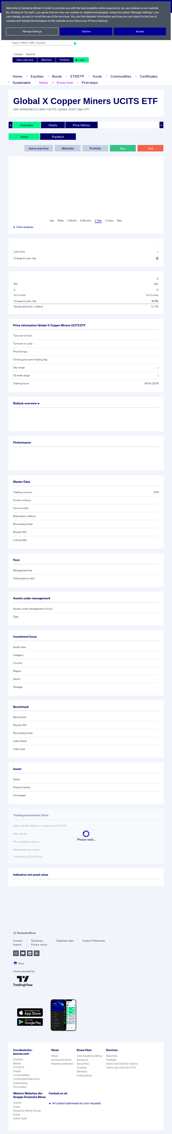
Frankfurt (58, 136)
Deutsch (30, 54)
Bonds (56, 76)
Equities (37, 76)
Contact (18, 54)
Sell (150, 148)
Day (51, 220)
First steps (89, 82)
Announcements (61, 1059)
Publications (84, 1075)
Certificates (148, 76)
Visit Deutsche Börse (90, 1056)
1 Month (72, 220)
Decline (86, 31)
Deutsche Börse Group (27, 1114)
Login (79, 59)
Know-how (65, 82)
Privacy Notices (115, 20)
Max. (120, 220)
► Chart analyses (23, 227)
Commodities (121, 76)
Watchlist (46, 59)
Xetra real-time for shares (122, 1063)
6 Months (85, 220)
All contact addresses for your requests (75, 1103)
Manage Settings (32, 31)
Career (17, 1106)
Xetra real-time (24, 59)
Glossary (82, 1071)
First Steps (20, 1087)
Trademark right (65, 940)
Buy (122, 148)
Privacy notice (39, 944)
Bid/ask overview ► (27, 403)
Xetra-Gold (20, 1122)
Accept (140, 31)
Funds (97, 76)
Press (16, 1110)
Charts (52, 125)
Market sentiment (62, 1063)
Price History (81, 125)
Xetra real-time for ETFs (121, 1067)
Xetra (24, 136)
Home (17, 76)
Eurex (16, 1118)
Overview (26, 125)
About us (82, 1059)
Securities (83, 1063)
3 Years (109, 220)
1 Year (98, 220)
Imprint (17, 944)
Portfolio (64, 59)
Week (60, 220)
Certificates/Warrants (26, 1079)
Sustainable (22, 82)
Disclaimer (37, 940)
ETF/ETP (77, 76)
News (43, 82)
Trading (81, 1067)
